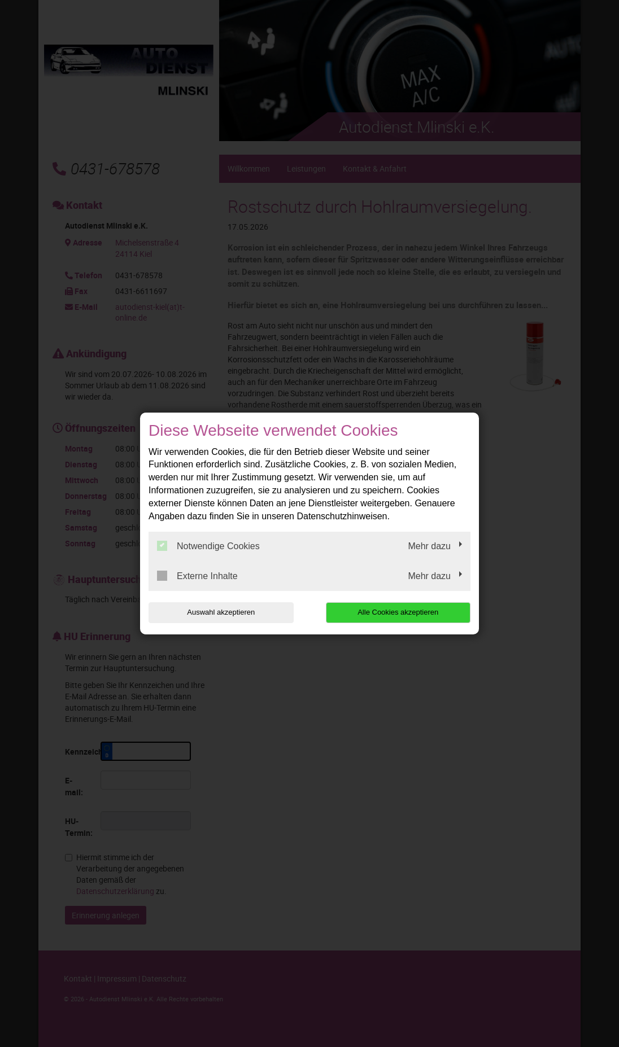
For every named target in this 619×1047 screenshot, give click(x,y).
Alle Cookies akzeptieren (398, 612)
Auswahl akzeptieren (221, 612)
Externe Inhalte (197, 576)
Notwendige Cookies (208, 546)
